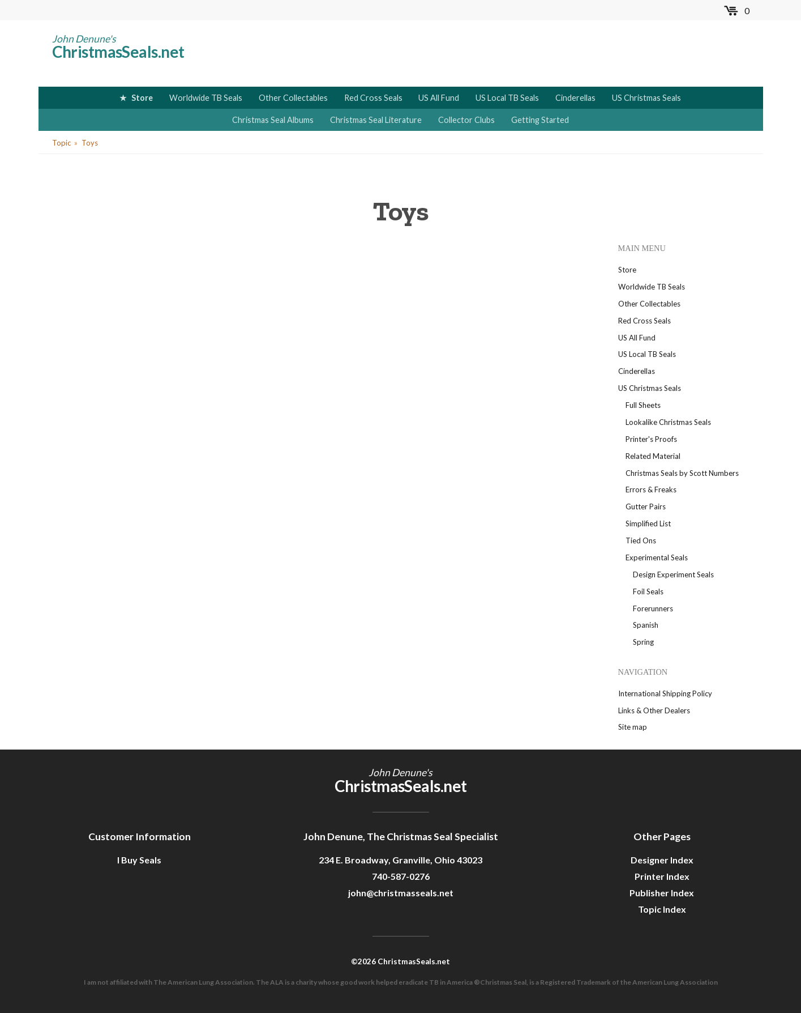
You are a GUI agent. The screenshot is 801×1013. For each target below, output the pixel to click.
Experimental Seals (657, 557)
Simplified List (648, 523)
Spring (643, 641)
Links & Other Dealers (654, 710)
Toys (90, 142)
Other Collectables (293, 98)
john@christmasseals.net (400, 892)
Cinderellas (575, 98)
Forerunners (653, 608)
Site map (632, 726)
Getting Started (540, 120)
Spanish (645, 624)
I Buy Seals (139, 859)
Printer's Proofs (651, 439)
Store (142, 98)
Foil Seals (648, 591)
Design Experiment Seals (673, 574)
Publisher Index (661, 892)
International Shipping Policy (665, 693)
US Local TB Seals (507, 98)
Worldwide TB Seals (205, 98)
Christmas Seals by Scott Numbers (682, 473)
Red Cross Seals (373, 98)
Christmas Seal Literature (376, 120)
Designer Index (662, 859)
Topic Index (662, 909)
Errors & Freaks (651, 489)
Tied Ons (641, 540)
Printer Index (662, 876)
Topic (61, 142)
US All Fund (438, 98)
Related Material (653, 456)
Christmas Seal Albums (273, 120)
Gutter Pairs (646, 506)
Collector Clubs (466, 120)
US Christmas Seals (646, 98)
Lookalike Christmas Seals (668, 422)
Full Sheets (643, 405)
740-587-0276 (401, 876)
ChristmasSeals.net (118, 51)
